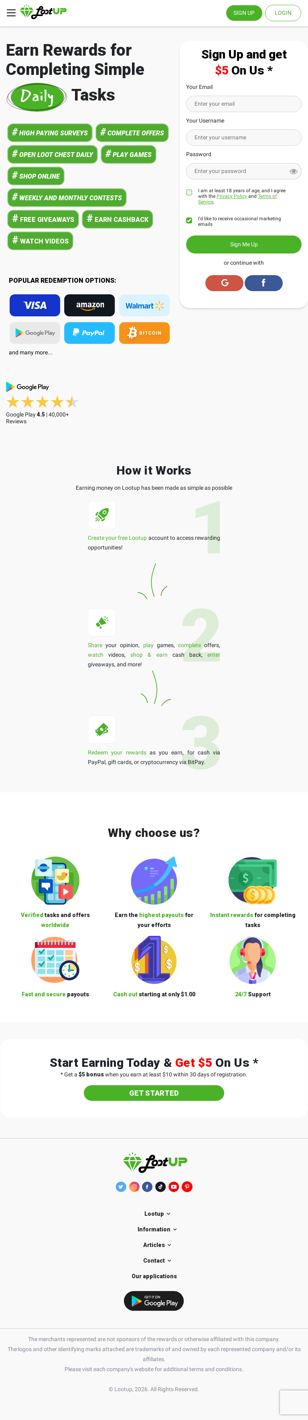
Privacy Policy (232, 196)
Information (154, 1229)
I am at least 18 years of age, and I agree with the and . (242, 196)
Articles (154, 1245)
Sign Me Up (244, 244)
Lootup (154, 1214)
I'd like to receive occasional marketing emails (239, 221)
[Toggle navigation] (11, 12)
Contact (154, 1260)
